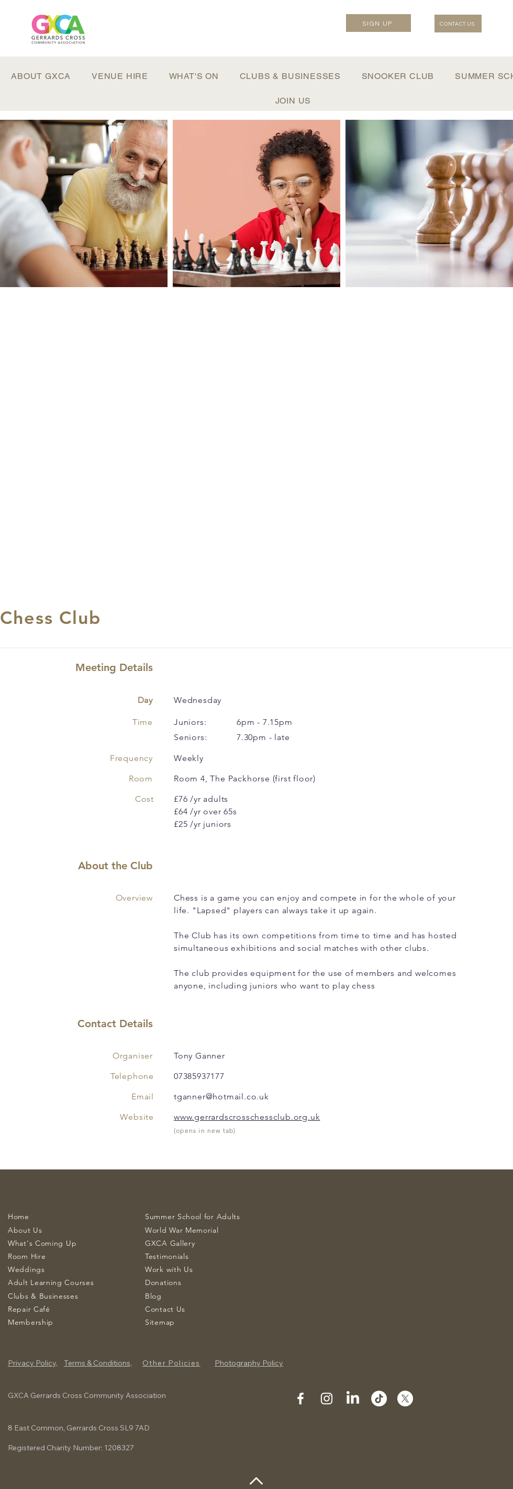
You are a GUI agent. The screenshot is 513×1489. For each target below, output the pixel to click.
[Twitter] (405, 1398)
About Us (25, 1230)
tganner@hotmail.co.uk (221, 1096)
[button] (41, 76)
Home (18, 1216)
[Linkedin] (353, 1398)
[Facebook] (300, 1398)
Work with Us (169, 1269)
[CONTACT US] (458, 23)
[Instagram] (326, 1398)
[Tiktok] (379, 1398)
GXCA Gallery (170, 1243)
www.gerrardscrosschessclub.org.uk (247, 1117)
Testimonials (166, 1256)
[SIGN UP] (378, 23)
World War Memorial (182, 1230)
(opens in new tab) (205, 1130)
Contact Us (165, 1309)
